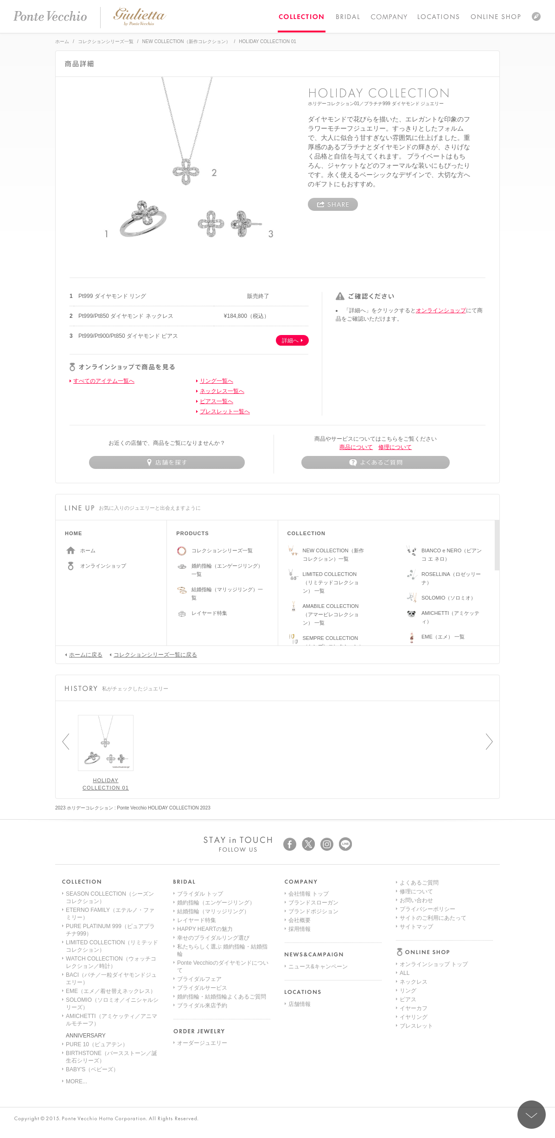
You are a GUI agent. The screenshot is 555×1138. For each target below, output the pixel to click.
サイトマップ (416, 1026)
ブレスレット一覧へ (225, 411)
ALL (404, 902)
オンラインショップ (441, 310)
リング (408, 920)
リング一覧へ (216, 381)
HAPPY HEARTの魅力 (205, 929)
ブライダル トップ (200, 894)
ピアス (408, 929)
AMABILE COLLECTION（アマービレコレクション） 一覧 (331, 614)
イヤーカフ (413, 938)
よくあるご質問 (419, 982)
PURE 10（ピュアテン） (97, 1044)
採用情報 (299, 929)
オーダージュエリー (202, 1043)
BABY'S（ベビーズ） (92, 1069)
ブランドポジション (313, 911)
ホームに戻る (83, 654)
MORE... (76, 1081)
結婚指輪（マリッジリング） (213, 911)
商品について (356, 447)
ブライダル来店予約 (202, 1005)
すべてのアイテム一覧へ (103, 381)
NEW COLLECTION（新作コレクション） (186, 41)
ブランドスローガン (313, 902)
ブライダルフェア (199, 979)
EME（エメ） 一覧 (443, 636)
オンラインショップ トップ (434, 894)
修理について (395, 447)
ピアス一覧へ (216, 401)
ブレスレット (416, 955)
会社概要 (299, 920)
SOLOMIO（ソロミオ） (448, 598)
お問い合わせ (416, 999)
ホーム (62, 41)
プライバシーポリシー (427, 1008)
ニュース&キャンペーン (318, 966)
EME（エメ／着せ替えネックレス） (111, 991)
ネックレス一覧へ (222, 391)
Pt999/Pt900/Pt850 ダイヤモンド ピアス (128, 336)
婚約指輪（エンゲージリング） (216, 902)
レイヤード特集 (209, 613)
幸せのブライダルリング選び (213, 938)
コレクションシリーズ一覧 (106, 41)
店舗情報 (299, 1004)
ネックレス (413, 911)
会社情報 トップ (308, 894)
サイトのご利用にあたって (433, 1017)
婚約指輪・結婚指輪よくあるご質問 (221, 996)
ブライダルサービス (202, 988)
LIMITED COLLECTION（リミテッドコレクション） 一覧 (331, 582)
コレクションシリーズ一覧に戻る (153, 654)
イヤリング (413, 946)
